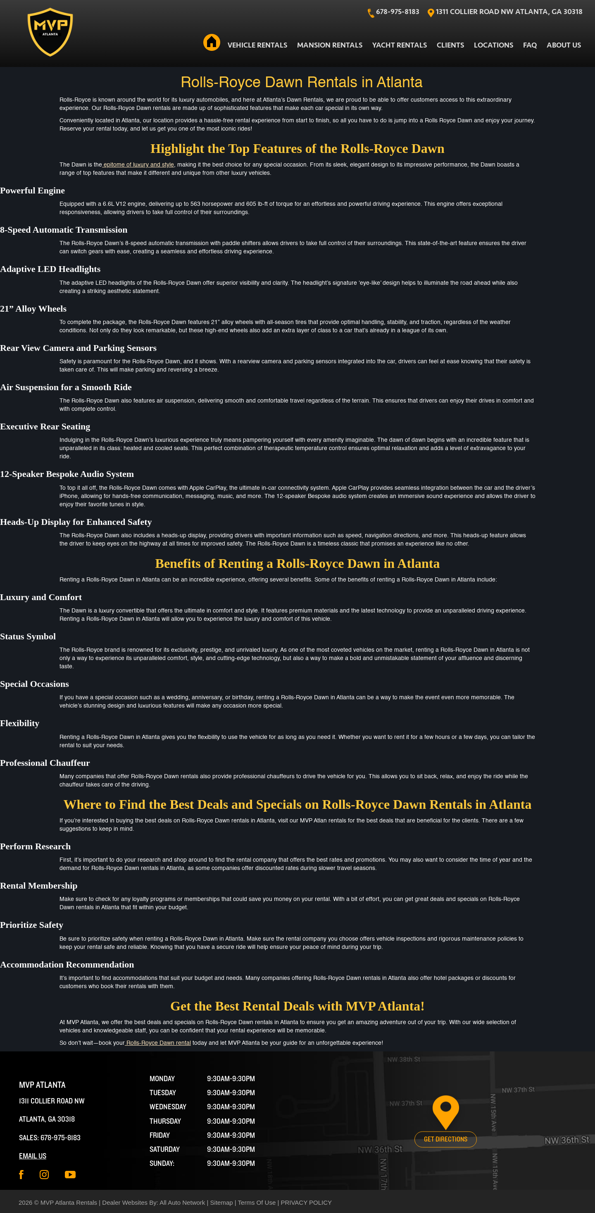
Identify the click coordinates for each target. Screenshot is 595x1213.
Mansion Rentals (329, 45)
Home (211, 43)
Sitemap (221, 1202)
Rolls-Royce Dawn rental (158, 1043)
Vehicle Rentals (257, 45)
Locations (493, 45)
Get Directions (445, 1139)
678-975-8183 (60, 1138)
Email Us (32, 1156)
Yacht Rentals (399, 45)
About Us (564, 45)
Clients (450, 45)
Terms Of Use (257, 1202)
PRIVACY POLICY (306, 1202)
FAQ (530, 45)
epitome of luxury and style (138, 165)
